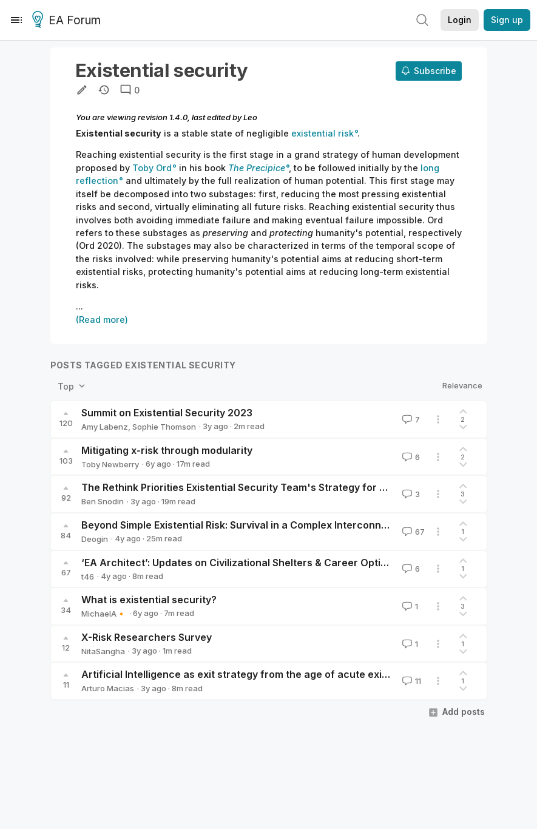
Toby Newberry (110, 464)
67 (412, 531)
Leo (250, 117)
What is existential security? (149, 600)
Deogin (94, 539)
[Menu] (16, 20)
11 (410, 680)
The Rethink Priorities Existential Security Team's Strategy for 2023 (242, 487)
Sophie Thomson (164, 426)
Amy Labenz (104, 426)
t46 (87, 576)
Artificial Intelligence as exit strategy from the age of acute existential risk (259, 674)
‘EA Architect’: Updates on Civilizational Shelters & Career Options (239, 563)
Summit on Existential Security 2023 (166, 413)
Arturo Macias (107, 688)
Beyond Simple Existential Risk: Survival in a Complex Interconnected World (260, 525)
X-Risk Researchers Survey (146, 637)
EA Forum (68, 20)
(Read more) (102, 319)
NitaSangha (103, 651)
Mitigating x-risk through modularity (166, 450)
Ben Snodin (102, 501)
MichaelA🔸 (103, 613)
